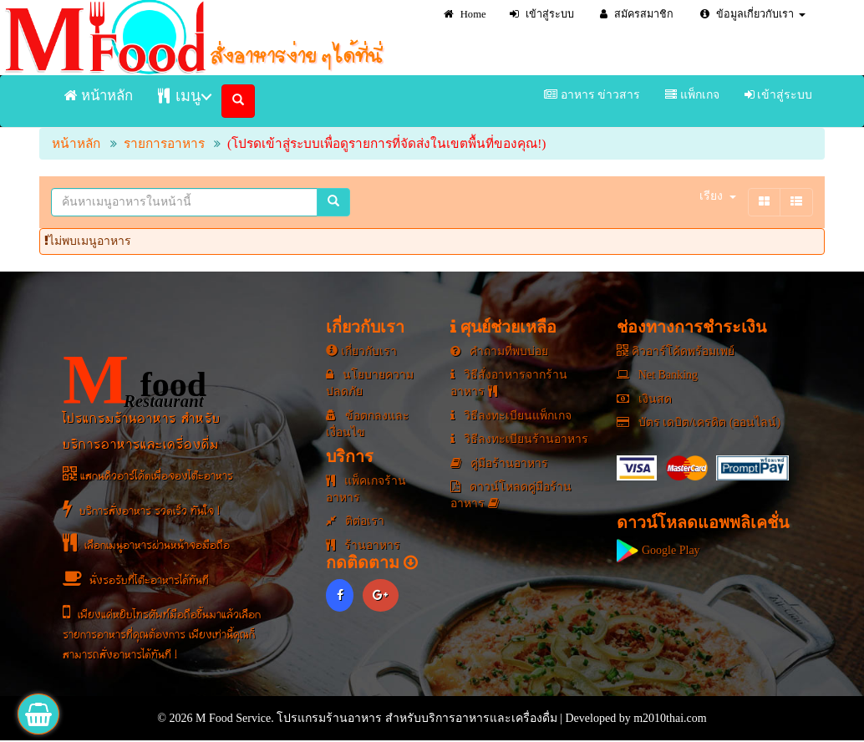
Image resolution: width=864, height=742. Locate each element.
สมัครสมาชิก (636, 14)
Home (465, 14)
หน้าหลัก (98, 96)
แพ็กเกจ (692, 95)
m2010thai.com (670, 718)
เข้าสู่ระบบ (542, 14)
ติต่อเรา (355, 521)
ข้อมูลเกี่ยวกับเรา (753, 14)
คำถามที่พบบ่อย (499, 351)
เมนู (179, 95)
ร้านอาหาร (363, 545)
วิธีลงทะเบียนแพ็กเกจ (511, 415)
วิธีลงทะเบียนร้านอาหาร (519, 439)
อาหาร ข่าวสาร (592, 95)
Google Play (658, 550)
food (134, 380)
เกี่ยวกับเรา (361, 351)
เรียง (717, 196)
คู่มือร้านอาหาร (499, 463)
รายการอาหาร (164, 143)
